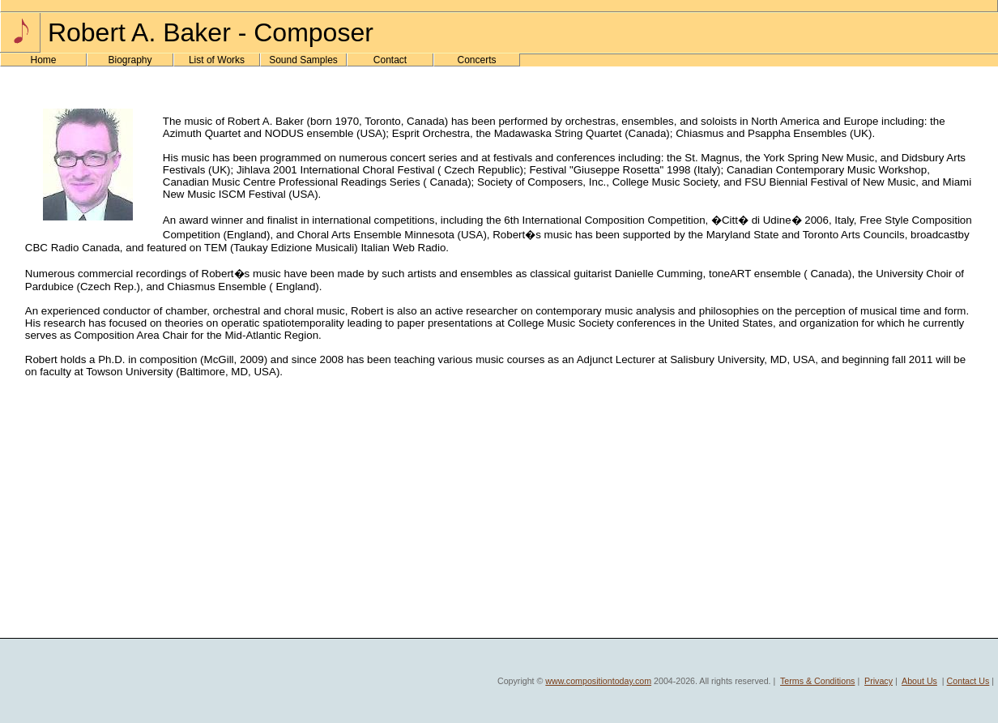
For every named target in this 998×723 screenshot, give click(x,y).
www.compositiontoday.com (598, 681)
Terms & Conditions (817, 681)
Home (43, 60)
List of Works (217, 60)
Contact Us (968, 681)
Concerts (476, 60)
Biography (129, 60)
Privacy (878, 681)
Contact (390, 60)
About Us (919, 681)
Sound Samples (303, 60)
